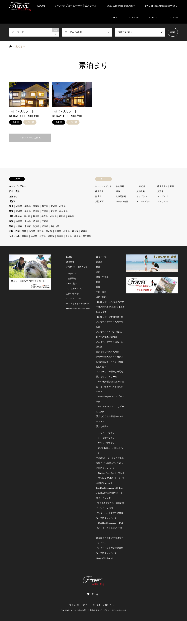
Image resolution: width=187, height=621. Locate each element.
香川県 (58, 231)
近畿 (11, 226)
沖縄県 (34, 236)
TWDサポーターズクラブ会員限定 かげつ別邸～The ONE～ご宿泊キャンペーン (110, 463)
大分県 (69, 236)
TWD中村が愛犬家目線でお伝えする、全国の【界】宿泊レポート (110, 386)
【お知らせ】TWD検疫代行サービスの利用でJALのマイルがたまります (110, 307)
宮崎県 (25, 236)
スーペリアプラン (106, 438)
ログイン (72, 273)
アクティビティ (144, 201)
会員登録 (72, 278)
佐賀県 (42, 236)
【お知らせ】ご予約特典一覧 (109, 317)
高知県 (75, 231)
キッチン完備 (122, 201)
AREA (114, 17)
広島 (24, 231)
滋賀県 (36, 226)
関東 (11, 211)
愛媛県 (84, 231)
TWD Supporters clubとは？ (120, 6)
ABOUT (41, 6)
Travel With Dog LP (104, 558)
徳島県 (66, 231)
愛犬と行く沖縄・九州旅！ (108, 351)
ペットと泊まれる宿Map (77, 303)
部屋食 (98, 196)
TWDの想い (71, 283)
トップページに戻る (30, 137)
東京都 (54, 211)
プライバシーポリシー (79, 605)
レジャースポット (103, 186)
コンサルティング (74, 288)
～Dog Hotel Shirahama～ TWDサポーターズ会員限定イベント (110, 528)
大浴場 (160, 191)
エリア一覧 (101, 257)
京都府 (28, 226)
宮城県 (54, 206)
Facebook (93, 594)
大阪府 (19, 226)
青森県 (36, 206)
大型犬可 (99, 201)
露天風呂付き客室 (165, 186)
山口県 (32, 231)
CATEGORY (133, 17)
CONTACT (155, 17)
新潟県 (36, 216)
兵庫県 (45, 226)
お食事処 (120, 186)
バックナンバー (73, 298)
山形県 (62, 206)
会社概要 (96, 605)
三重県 (45, 221)
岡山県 (49, 231)
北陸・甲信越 (15, 216)
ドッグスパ (162, 196)
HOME (69, 257)
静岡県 (19, 221)
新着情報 (70, 262)
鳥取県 (40, 231)
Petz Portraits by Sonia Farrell (78, 308)
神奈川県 (63, 211)
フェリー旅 (162, 201)
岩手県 (19, 206)
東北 (11, 206)
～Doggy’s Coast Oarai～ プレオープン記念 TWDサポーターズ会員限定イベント (110, 478)
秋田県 (45, 206)
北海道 (12, 201)
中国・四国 (14, 231)
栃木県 (28, 211)
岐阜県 (36, 221)
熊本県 (77, 236)
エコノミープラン (106, 433)
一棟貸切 (141, 186)
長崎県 (60, 236)
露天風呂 (99, 191)
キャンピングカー (17, 186)
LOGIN (174, 17)
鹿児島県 (87, 236)
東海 (11, 221)
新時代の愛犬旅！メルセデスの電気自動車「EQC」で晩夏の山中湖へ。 (109, 361)
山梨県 (53, 216)
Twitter (88, 594)
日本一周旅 (14, 191)
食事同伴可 (121, 196)
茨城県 (19, 211)
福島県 (28, 206)
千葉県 (45, 211)
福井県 (71, 216)
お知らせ (13, 196)
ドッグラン (142, 196)
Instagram (97, 594)
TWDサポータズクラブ (76, 267)
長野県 (44, 216)
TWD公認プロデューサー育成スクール (76, 6)
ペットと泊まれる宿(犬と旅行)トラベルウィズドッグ (90, 610)
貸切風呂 (141, 191)
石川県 (62, 216)
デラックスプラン (106, 443)
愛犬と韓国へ (102, 426)
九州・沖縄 (14, 236)
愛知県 (28, 221)
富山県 (27, 216)
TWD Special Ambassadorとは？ (161, 6)
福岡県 (51, 236)
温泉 (118, 191)
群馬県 (36, 211)
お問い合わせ (72, 293)
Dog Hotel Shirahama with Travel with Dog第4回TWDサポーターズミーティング (110, 493)
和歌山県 (55, 226)
